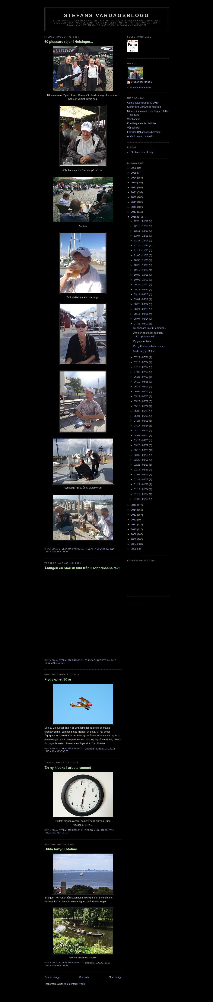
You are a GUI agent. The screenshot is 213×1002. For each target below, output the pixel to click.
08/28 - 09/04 (141, 304)
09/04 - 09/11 (141, 299)
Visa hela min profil (139, 87)
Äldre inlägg (115, 977)
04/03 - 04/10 (141, 435)
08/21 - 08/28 (141, 309)
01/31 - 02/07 (141, 479)
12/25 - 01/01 (141, 221)
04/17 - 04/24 (141, 425)
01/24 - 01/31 (141, 484)
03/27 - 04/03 (141, 440)
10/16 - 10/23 (141, 269)
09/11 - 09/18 (141, 294)
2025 (134, 172)
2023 (134, 182)
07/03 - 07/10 (141, 372)
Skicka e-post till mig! (142, 152)
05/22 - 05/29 (141, 401)
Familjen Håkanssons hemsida (144, 132)
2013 (134, 514)
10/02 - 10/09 (141, 279)
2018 (134, 207)
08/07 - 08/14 (141, 318)
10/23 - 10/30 (141, 265)
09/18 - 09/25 (141, 289)
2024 (134, 177)
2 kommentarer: (56, 663)
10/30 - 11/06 (141, 260)
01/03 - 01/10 (141, 499)
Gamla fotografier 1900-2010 (142, 102)
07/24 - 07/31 (141, 357)
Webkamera (133, 119)
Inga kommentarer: (58, 552)
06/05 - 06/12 (141, 391)
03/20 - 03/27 (141, 445)
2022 (134, 187)
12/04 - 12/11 (141, 235)
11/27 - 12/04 (141, 240)
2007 (134, 544)
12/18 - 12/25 (141, 226)
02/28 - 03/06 (141, 459)
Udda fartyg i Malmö (60, 849)
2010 (134, 529)
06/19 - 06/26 (141, 381)
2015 (134, 505)
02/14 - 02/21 (141, 469)
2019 (134, 202)
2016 (134, 216)
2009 (134, 534)
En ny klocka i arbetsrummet (67, 768)
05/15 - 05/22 (141, 406)
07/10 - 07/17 (141, 367)
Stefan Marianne (141, 82)
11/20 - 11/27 (141, 245)
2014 (134, 509)
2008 (134, 539)
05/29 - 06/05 (141, 396)
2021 (134, 192)
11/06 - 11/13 (141, 255)
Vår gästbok (133, 127)
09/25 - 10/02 (141, 284)
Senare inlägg (51, 977)
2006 (134, 549)
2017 (134, 211)
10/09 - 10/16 (141, 274)
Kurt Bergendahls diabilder (141, 123)
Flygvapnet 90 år (58, 679)
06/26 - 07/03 (141, 376)
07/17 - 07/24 (141, 362)
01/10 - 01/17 (141, 494)
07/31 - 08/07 (141, 323)
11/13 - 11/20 (141, 250)
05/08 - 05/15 (141, 411)
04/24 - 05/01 (141, 420)
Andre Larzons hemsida (140, 136)
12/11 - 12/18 (141, 230)
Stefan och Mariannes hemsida (144, 106)
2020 (134, 197)
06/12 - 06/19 (141, 386)
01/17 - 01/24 (141, 489)
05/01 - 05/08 (141, 415)
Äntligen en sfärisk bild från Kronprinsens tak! (82, 568)
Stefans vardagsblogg (107, 15)
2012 (134, 519)
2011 (134, 524)
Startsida (84, 977)
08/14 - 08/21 (141, 313)
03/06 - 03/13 (141, 455)
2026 (134, 167)
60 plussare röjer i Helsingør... (68, 42)
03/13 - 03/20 (141, 450)
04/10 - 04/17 (141, 430)
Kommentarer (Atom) (74, 983)
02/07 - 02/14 (141, 474)
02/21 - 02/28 (141, 464)
